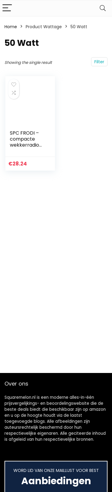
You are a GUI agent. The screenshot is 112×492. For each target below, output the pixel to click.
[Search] (103, 8)
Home (10, 27)
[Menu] (7, 8)
